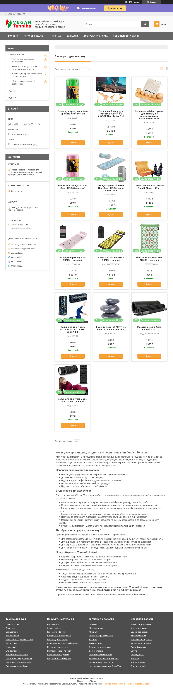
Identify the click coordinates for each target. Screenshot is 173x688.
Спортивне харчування (100, 647)
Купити (73, 143)
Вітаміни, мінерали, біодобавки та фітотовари (27, 75)
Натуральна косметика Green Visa (105, 666)
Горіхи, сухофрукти (56, 632)
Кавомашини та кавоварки (18, 662)
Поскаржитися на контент (114, 684)
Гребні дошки (137, 655)
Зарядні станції (138, 666)
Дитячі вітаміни (96, 651)
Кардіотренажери (139, 628)
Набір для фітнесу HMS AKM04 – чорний (111, 258)
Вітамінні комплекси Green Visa (103, 658)
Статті (12, 91)
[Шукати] (145, 24)
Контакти (72, 36)
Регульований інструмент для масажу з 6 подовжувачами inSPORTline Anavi (149, 115)
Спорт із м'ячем (138, 647)
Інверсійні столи (138, 636)
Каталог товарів (33, 36)
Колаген (93, 639)
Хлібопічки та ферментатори (19, 639)
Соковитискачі (12, 624)
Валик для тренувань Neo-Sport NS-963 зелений (73, 112)
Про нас (56, 36)
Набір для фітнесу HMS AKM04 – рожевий (73, 258)
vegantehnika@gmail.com (23, 249)
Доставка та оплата (95, 36)
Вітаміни (93, 624)
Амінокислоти (95, 643)
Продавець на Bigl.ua (86, 681)
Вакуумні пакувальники (17, 655)
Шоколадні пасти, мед (57, 647)
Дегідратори (12, 632)
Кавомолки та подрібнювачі (19, 658)
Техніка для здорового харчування (23, 60)
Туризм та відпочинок (141, 643)
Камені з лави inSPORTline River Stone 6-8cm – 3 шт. (111, 328)
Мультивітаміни (96, 628)
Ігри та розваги (138, 662)
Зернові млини (12, 636)
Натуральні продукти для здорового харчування (24, 67)
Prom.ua (100, 678)
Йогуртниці (11, 647)
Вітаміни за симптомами (100, 655)
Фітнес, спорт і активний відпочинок (23, 82)
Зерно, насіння (54, 628)
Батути (134, 651)
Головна (13, 36)
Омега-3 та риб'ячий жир (101, 636)
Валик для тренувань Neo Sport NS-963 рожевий (72, 186)
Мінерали (93, 632)
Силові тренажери (139, 632)
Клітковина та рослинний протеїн (63, 643)
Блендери (10, 628)
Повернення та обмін (126, 36)
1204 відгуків (134, 2)
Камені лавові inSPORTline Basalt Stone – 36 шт (149, 186)
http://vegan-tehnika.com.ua (23, 244)
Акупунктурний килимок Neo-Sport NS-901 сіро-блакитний (111, 188)
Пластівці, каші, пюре (57, 639)
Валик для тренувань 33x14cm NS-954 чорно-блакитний (73, 329)
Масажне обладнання (141, 639)
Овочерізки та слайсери (17, 666)
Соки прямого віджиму (58, 655)
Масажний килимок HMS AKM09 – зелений (149, 258)
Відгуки (12, 97)
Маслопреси (11, 643)
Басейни (135, 658)
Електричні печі (13, 651)
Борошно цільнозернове (59, 636)
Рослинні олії (53, 624)
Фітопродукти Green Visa (101, 662)
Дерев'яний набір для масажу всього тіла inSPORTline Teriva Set (111, 113)
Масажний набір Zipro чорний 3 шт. (149, 328)
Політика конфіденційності (138, 684)
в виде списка (166, 69)
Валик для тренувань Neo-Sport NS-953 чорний (73, 400)
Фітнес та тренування (141, 624)
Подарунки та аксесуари (59, 658)
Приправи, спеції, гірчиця (59, 651)
